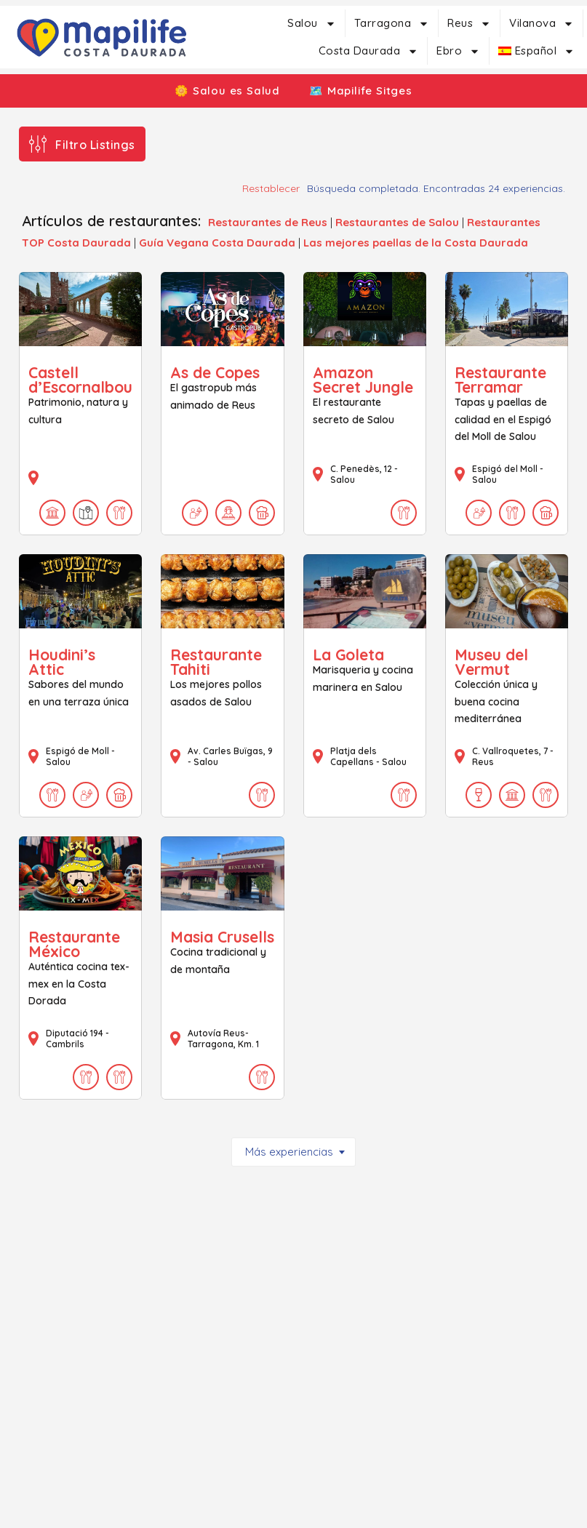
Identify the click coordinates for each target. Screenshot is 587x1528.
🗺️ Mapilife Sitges (366, 90)
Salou (311, 23)
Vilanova (541, 23)
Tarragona (392, 23)
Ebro (458, 51)
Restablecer (271, 188)
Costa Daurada (369, 51)
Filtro (95, 144)
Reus (469, 23)
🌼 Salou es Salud (222, 90)
